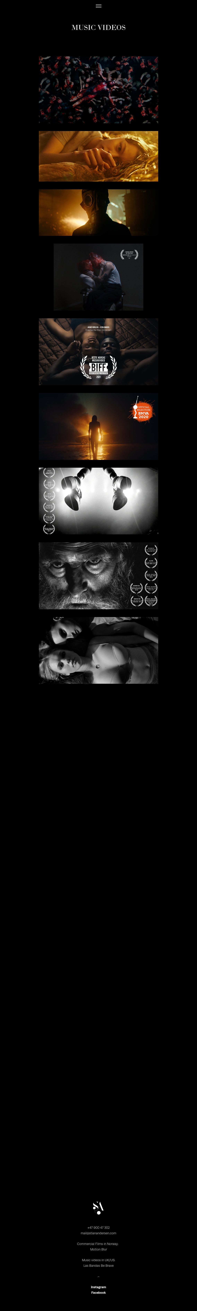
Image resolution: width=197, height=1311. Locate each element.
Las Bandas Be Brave (99, 1265)
